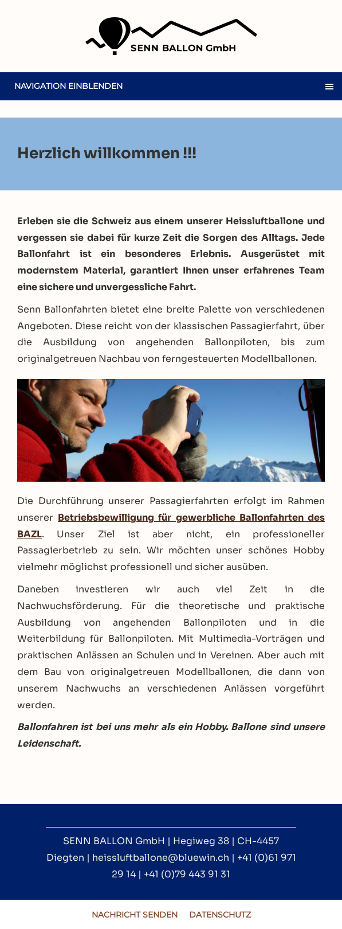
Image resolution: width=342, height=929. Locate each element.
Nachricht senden (135, 915)
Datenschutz (220, 915)
